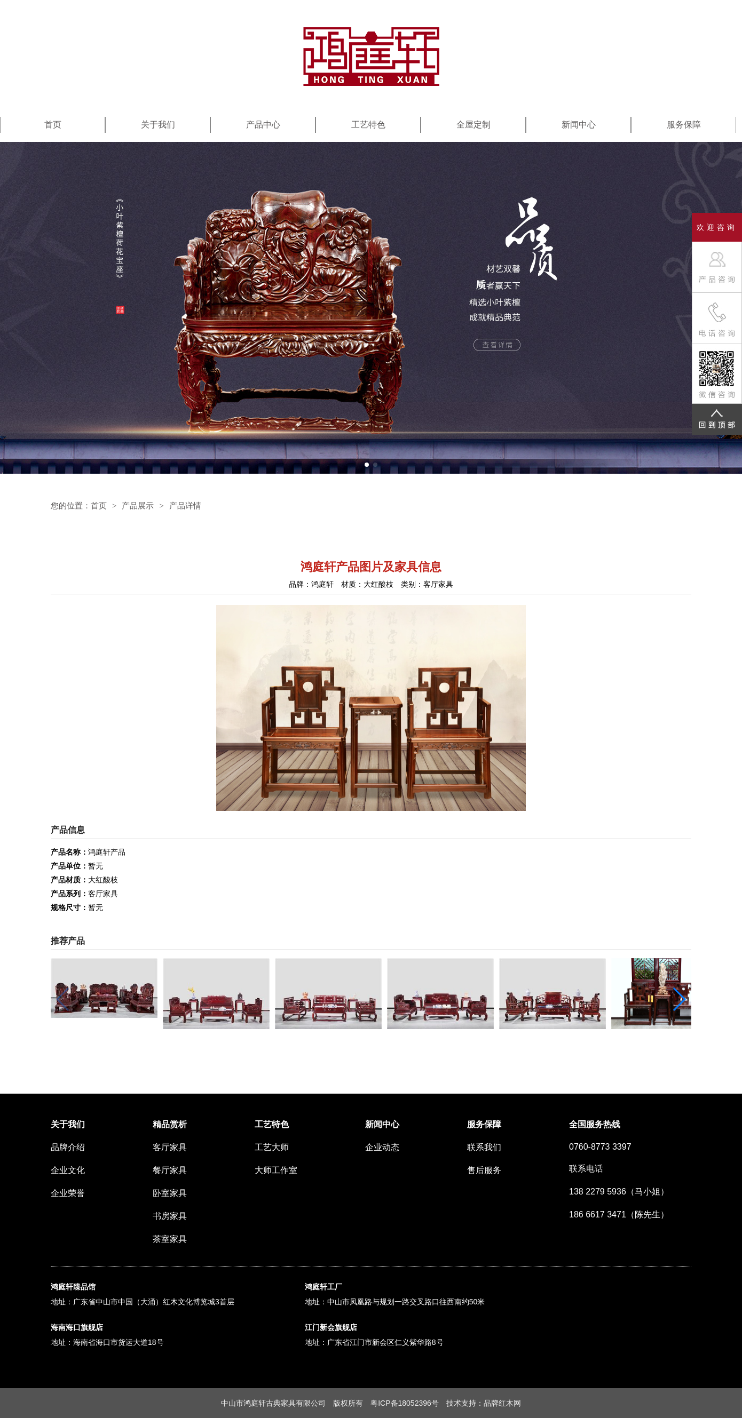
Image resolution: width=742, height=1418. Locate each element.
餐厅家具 (170, 1170)
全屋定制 (473, 124)
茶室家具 (170, 1239)
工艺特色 (368, 124)
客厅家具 (170, 1147)
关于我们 (158, 124)
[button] (367, 465)
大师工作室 (276, 1170)
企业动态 (382, 1147)
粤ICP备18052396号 (404, 1403)
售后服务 (484, 1170)
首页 (52, 124)
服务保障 (684, 124)
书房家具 (170, 1216)
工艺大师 (272, 1147)
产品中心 (263, 124)
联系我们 (484, 1147)
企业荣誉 (68, 1193)
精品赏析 (170, 1124)
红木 (506, 1403)
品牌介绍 (68, 1147)
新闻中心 (579, 124)
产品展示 (138, 505)
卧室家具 (170, 1193)
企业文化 (68, 1170)
